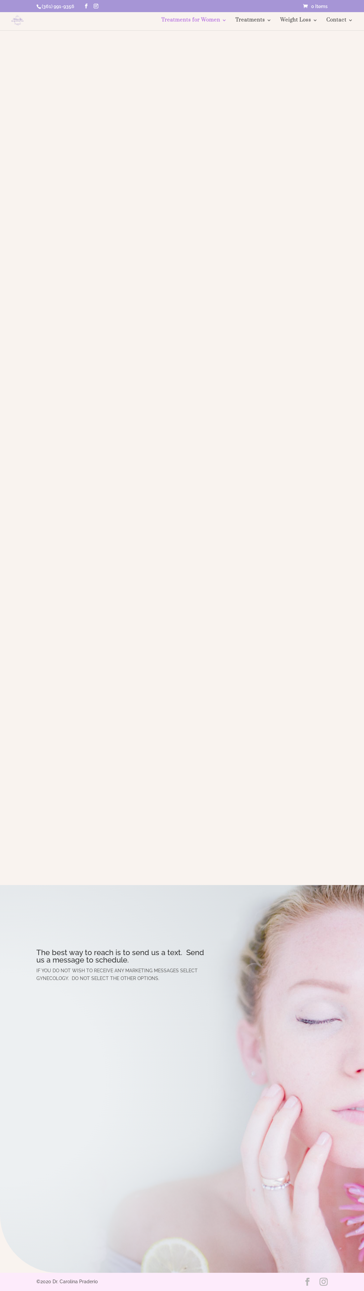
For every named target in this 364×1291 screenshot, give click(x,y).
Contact (336, 20)
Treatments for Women (190, 20)
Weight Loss (295, 20)
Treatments (250, 20)
